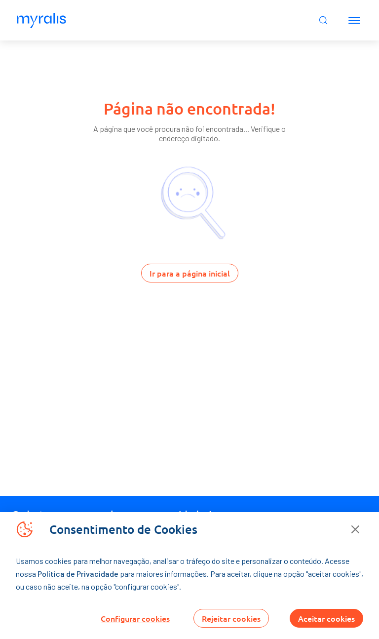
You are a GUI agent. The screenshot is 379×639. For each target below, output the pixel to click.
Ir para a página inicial (190, 273)
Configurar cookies (135, 618)
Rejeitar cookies (231, 618)
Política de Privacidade (78, 573)
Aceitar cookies (326, 618)
